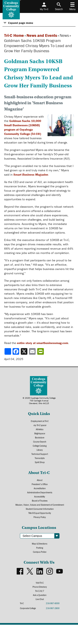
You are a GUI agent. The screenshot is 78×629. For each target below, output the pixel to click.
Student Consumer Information (40, 508)
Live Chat (40, 599)
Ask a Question (40, 595)
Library (40, 449)
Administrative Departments (39, 492)
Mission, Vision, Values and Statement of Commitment (39, 504)
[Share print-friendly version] (41, 351)
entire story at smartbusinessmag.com (42, 343)
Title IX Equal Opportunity (39, 512)
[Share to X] (24, 351)
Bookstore (39, 437)
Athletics (39, 429)
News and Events (42, 35)
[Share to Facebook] (16, 351)
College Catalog (40, 445)
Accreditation (40, 488)
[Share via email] (33, 351)
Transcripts (40, 458)
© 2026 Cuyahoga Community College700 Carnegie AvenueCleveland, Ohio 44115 (39, 401)
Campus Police (39, 551)
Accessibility (39, 496)
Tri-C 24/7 (39, 590)
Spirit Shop (40, 462)
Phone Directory (40, 586)
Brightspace (39, 433)
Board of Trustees (40, 500)
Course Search (39, 441)
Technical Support (39, 453)
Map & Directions (39, 543)
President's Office (40, 484)
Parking (39, 547)
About (39, 480)
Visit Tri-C (40, 582)
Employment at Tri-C (40, 421)
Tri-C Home (14, 35)
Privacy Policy (40, 517)
